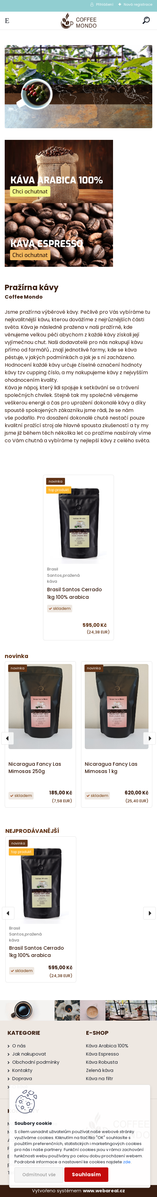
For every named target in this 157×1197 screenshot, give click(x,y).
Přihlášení (104, 4)
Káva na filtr (99, 1078)
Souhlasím (86, 1174)
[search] (146, 20)
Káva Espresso (102, 1054)
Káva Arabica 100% (107, 1046)
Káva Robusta (102, 1062)
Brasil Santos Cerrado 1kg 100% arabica (36, 952)
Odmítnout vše (39, 1175)
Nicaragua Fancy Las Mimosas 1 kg (111, 768)
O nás (19, 1046)
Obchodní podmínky (35, 1062)
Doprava (22, 1078)
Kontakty (22, 1070)
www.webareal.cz (104, 1191)
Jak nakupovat (29, 1054)
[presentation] (8, 913)
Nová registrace (138, 4)
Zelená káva (99, 1070)
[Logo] (79, 21)
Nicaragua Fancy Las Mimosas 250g (34, 768)
